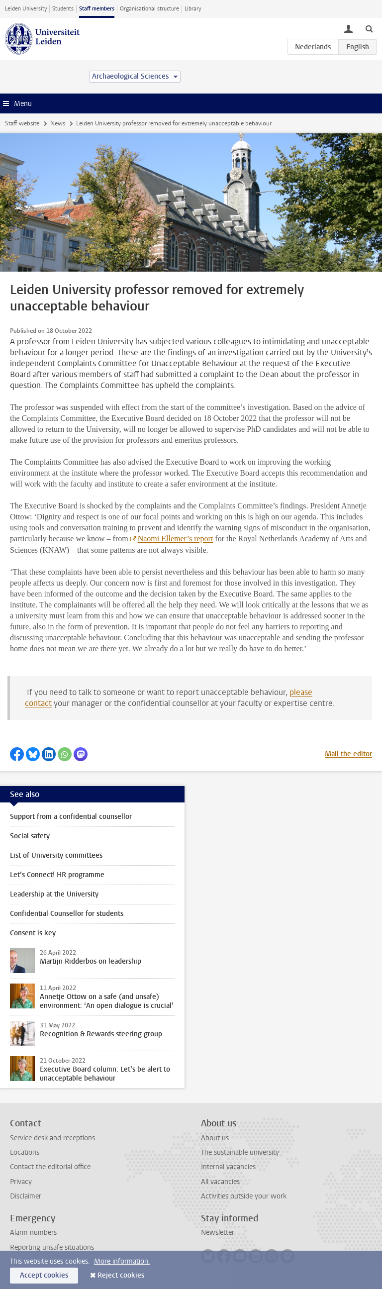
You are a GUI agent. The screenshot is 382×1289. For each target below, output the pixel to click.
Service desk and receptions (52, 1138)
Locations (24, 1152)
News (57, 123)
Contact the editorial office (50, 1167)
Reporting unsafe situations (52, 1247)
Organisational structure (149, 8)
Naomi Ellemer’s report (175, 538)
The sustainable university (240, 1152)
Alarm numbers (33, 1232)
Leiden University (26, 8)
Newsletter (217, 1232)
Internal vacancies (228, 1167)
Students (63, 8)
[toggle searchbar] (369, 28)
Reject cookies (120, 1275)
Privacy (21, 1182)
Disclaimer (25, 1196)
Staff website (22, 123)
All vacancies (220, 1182)
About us (215, 1138)
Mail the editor (348, 754)
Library (193, 8)
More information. (122, 1261)
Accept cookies (44, 1275)
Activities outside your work (243, 1196)
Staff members (96, 8)
